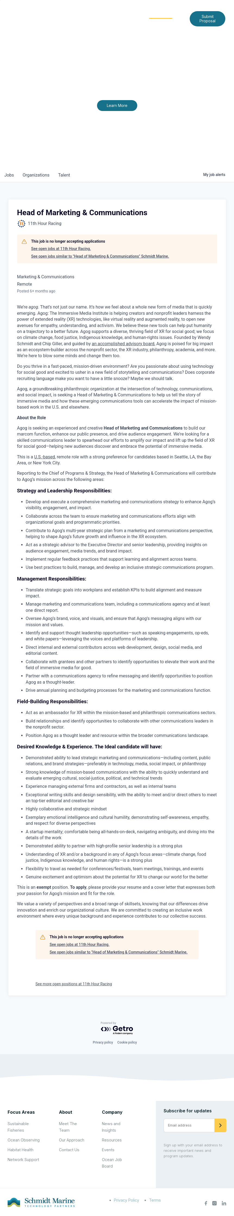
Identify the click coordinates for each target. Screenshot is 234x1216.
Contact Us (145, 22)
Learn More (117, 105)
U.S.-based (44, 456)
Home (73, 14)
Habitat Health (20, 1149)
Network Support (23, 1159)
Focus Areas (124, 14)
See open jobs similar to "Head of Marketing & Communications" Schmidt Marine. (100, 256)
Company (112, 1112)
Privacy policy (103, 1042)
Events (108, 1149)
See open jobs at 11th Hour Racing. (61, 248)
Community (160, 14)
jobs (9, 175)
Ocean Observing (24, 1140)
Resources (112, 1140)
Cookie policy (127, 1042)
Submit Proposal (207, 18)
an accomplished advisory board (123, 343)
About (94, 14)
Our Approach (71, 1140)
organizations (36, 175)
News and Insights (107, 22)
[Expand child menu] (103, 14)
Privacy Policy (126, 1200)
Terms (155, 1200)
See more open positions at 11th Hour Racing (74, 984)
